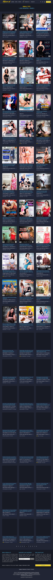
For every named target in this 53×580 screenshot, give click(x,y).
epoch (17, 565)
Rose (13, 432)
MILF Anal (4, 540)
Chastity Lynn (22, 220)
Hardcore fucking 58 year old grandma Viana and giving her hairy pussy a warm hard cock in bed (43, 404)
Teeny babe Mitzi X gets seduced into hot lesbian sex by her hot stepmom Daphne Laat (42, 431)
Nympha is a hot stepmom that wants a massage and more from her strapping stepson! (26, 298)
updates (12, 1)
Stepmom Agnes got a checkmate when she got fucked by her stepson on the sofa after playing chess (26, 192)
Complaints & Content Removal (26, 575)
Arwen (21, 432)
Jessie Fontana (39, 353)
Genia (44, 220)
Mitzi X (44, 379)
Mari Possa (5, 60)
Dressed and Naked (29, 115)
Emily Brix (43, 113)
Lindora (11, 193)
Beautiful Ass (29, 274)
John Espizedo (47, 353)
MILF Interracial (5, 514)
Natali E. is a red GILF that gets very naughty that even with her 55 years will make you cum (43, 59)
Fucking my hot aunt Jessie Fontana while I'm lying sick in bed (43, 351)
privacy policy (36, 573)
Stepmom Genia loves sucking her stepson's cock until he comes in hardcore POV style (42, 218)
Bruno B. (38, 113)
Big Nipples (22, 274)
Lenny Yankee (45, 140)
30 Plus (12, 62)
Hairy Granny (38, 407)
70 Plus (26, 35)
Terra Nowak (9, 87)
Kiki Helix (14, 406)
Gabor (10, 485)
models (19, 1)
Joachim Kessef (10, 220)
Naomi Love (22, 140)
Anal (6, 221)
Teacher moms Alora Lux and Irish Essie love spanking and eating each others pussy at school (9, 458)
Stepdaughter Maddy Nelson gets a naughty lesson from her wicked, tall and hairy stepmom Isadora (26, 404)
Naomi (7, 512)
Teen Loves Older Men (7, 354)
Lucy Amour (26, 459)
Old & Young (38, 88)
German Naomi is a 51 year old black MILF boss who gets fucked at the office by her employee (9, 511)
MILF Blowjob (39, 354)
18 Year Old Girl (14, 354)
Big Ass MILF (29, 514)
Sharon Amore (29, 379)
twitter (28, 565)
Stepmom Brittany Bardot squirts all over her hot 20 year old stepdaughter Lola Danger (43, 325)
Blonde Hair (28, 88)
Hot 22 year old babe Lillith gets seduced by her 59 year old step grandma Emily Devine (25, 484)
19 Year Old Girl (5, 141)
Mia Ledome (5, 379)
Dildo (46, 168)
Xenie (27, 140)
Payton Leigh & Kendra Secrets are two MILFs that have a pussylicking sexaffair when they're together (26, 165)
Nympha (28, 299)
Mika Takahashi (14, 273)
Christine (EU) (38, 273)
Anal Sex (13, 221)
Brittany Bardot (39, 326)
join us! (48, 1)
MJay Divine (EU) (31, 246)
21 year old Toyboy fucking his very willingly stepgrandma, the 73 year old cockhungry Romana (26, 32)
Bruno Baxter (22, 33)
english (20, 569)
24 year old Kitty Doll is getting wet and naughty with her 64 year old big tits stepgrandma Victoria (26, 59)
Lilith (4, 87)
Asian (7, 274)
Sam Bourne (43, 87)
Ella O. (21, 326)
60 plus (29, 62)
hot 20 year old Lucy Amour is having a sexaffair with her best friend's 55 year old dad (26, 458)
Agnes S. (21, 193)
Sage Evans (11, 60)
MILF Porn (4, 434)
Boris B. (21, 459)
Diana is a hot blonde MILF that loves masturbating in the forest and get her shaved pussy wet (43, 298)
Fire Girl (37, 87)
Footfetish (21, 514)
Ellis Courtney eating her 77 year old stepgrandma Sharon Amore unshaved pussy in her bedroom (26, 378)
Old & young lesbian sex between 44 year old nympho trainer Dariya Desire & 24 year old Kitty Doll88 (9, 112)
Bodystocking (42, 168)
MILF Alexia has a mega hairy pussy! (26, 111)
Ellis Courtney (22, 379)
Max (3, 512)
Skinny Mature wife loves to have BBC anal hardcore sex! (9, 218)
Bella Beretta (5, 353)
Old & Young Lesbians (7, 62)
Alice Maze (22, 353)
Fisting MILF (38, 540)
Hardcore (4, 248)
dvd (23, 1)
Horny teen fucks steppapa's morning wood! (41, 112)
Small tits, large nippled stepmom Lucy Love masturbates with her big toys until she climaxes (26, 271)
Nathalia (21, 512)
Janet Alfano (38, 379)
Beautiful (25, 540)
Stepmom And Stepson (24, 195)
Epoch (18, 574)
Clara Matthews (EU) (6, 406)
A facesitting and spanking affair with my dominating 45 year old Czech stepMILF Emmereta (42, 458)
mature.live (27, 1)
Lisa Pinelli (11, 33)
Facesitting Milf (39, 141)
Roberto (41, 539)
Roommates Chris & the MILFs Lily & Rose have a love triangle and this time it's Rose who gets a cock (9, 431)
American (46, 354)
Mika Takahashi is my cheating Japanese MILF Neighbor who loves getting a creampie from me (9, 271)
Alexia (21, 113)
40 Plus (4, 35)
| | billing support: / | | (16, 565)
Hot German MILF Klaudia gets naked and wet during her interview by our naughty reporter (26, 85)
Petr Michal (11, 379)
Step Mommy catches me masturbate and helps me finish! (26, 245)
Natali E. (38, 60)
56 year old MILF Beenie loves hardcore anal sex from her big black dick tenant (9, 537)
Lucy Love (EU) (22, 273)
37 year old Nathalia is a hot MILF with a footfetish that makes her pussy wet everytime (26, 511)
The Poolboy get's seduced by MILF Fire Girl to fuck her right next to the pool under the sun (43, 85)
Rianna (11, 326)
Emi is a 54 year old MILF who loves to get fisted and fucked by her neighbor (43, 537)
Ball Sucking (45, 35)
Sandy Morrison (11, 140)
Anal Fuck (9, 221)
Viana (46, 406)
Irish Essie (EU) (12, 459)
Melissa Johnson (12, 299)
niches (16, 1)
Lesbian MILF (22, 168)
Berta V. (37, 246)
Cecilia (4, 220)
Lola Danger (46, 326)
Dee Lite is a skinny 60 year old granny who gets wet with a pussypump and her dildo (42, 484)
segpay (20, 565)
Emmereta (38, 459)
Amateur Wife (45, 195)
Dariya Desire (5, 113)
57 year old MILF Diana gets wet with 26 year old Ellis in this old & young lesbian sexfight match (26, 537)
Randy (10, 353)
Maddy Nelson (27, 406)
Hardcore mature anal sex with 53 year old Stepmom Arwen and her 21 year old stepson (26, 431)
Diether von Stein (39, 406)
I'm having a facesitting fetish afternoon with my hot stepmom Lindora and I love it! (9, 192)
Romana (28, 33)
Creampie (38, 514)
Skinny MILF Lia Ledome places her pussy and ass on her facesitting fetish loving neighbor (9, 378)
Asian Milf (10, 274)
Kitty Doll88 (12, 113)
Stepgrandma (22, 35)
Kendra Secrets (22, 166)
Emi (37, 539)
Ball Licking (40, 35)
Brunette (24, 115)
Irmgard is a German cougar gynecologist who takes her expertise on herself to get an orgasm (41, 193)
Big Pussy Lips (13, 487)
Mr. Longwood (39, 33)
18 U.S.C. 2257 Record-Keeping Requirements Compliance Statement (26, 572)
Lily (10, 432)
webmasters (24, 565)
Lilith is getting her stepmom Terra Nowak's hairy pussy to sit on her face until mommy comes (9, 85)
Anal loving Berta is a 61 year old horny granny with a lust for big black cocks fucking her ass (43, 245)
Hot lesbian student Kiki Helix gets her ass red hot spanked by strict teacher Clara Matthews (9, 404)
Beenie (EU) (5, 539)
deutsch (28, 569)
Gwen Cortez (38, 140)
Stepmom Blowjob (39, 221)
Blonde (24, 88)
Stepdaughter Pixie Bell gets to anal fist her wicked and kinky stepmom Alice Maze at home (26, 351)
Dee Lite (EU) (38, 485)
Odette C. (4, 140)
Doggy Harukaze (6, 273)
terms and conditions (29, 573)
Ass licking (9, 35)
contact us (8, 565)
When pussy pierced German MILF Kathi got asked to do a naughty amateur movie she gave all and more (9, 166)
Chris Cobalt (5, 432)
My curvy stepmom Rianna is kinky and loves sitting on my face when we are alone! (9, 325)
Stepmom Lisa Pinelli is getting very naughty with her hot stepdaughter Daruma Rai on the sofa (9, 32)
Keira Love (26, 326)
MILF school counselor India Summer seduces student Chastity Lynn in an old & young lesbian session (26, 219)
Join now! (43, 565)
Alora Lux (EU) (5, 459)
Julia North (5, 299)
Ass (6, 35)
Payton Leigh (29, 166)
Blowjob (46, 407)
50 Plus (45, 62)
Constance (5, 485)
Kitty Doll (21, 60)
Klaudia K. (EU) (22, 87)
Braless (30, 328)
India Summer (29, 220)
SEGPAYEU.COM (24, 574)
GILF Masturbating (39, 62)
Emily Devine (22, 485)
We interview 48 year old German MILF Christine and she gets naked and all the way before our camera (42, 271)
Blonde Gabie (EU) (23, 246)
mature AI (32, 1)
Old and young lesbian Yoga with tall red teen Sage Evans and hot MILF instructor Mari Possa (9, 59)
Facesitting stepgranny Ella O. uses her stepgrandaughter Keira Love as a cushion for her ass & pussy (26, 325)
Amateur (4, 168)
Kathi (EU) (4, 166)
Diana (37, 299)
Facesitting (5, 88)
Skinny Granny (39, 487)
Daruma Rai (5, 33)
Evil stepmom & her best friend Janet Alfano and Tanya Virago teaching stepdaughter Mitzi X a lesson (42, 379)
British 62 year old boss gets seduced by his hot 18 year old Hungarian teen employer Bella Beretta (8, 352)
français (32, 569)
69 (36, 115)
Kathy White (38, 166)
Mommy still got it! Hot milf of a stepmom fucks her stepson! (8, 245)
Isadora (21, 406)
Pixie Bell (27, 353)
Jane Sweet (11, 246)
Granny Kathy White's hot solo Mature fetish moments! (42, 165)
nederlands (24, 569)
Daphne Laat (38, 432)
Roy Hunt (45, 33)
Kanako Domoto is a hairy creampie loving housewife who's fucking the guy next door (43, 511)
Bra (27, 328)
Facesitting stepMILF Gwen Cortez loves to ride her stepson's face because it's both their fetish (42, 139)
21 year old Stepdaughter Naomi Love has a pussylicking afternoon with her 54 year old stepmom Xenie (26, 139)
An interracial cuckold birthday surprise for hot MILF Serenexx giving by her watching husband (42, 32)
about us (3, 565)
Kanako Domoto (48, 512)
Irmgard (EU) (38, 193)
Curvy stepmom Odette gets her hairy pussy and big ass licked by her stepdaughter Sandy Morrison (9, 139)
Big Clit (12, 168)
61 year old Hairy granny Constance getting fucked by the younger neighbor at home (9, 484)
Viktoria (26, 60)
